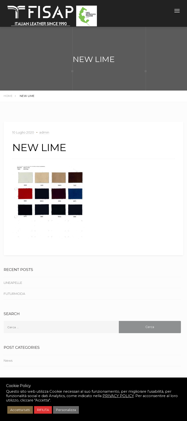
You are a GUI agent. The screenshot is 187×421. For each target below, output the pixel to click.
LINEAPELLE (13, 283)
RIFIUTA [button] (43, 410)
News (8, 360)
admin (44, 132)
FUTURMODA (14, 294)
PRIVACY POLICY (118, 396)
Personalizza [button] (66, 410)
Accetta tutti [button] (20, 410)
